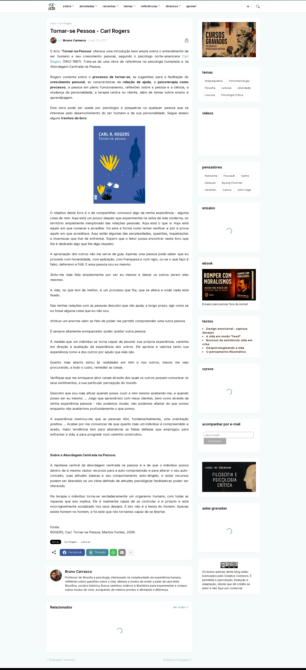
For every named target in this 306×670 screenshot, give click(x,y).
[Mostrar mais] (130, 552)
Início (53, 23)
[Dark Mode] (249, 6)
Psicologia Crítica (232, 94)
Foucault (229, 175)
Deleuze (210, 182)
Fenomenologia (239, 80)
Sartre (245, 175)
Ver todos (179, 607)
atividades (86, 6)
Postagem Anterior (62, 660)
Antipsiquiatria (214, 80)
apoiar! (191, 6)
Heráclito (210, 189)
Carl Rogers (65, 23)
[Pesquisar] (256, 6)
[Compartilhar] (185, 40)
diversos (172, 6)
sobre (67, 6)
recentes (109, 6)
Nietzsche (211, 175)
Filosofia (210, 87)
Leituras (85, 541)
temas (128, 6)
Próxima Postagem (176, 660)
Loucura (210, 94)
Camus (226, 189)
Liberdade (244, 87)
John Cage (244, 189)
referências (149, 6)
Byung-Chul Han (232, 182)
